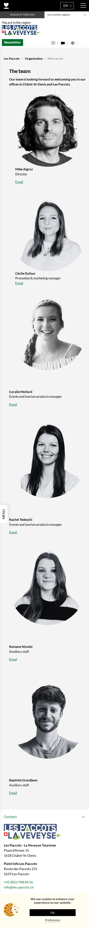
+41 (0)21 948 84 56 (18, 882)
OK (52, 912)
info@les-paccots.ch (19, 887)
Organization (34, 58)
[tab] (44, 817)
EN (65, 6)
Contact (10, 817)
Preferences (52, 920)
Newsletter (12, 42)
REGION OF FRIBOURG (22, 14)
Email (19, 182)
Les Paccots (12, 58)
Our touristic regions (58, 14)
